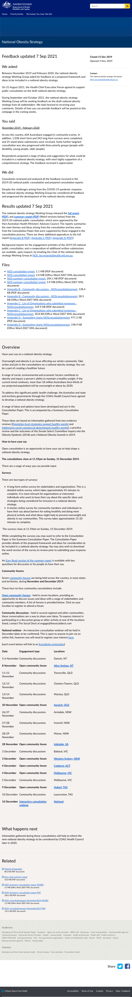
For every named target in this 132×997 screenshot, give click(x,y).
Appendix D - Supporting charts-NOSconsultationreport (38, 317)
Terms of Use (87, 991)
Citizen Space (11, 991)
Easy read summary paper (14, 877)
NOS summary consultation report (26, 278)
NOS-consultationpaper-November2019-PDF (24, 908)
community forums (20, 577)
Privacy (109, 991)
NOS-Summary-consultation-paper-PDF (21, 892)
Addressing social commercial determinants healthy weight (35, 427)
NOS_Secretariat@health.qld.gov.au (104, 79)
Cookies (99, 991)
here (71, 637)
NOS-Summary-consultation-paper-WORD (23, 885)
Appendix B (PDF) (20, 237)
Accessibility (73, 991)
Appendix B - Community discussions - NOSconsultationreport (42, 289)
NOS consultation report (21, 271)
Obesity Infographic (12, 869)
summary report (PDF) (26, 216)
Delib (24, 991)
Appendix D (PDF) (62, 237)
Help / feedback (123, 991)
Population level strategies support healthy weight (40, 424)
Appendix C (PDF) (41, 237)
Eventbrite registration (51, 644)
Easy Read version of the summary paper (29, 560)
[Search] (127, 6)
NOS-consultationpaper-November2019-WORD (25, 900)
